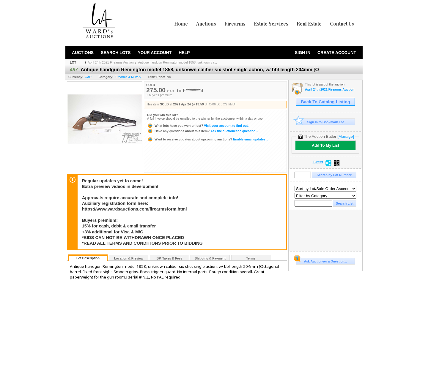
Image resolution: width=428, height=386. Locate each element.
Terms (250, 258)
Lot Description (88, 258)
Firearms (235, 23)
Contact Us (342, 23)
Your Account (154, 52)
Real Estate (309, 23)
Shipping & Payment (210, 258)
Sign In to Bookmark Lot (320, 121)
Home (181, 23)
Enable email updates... (207, 139)
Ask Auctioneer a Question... (321, 260)
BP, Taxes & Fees (169, 258)
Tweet (318, 162)
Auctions (206, 23)
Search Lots (115, 52)
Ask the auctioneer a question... (202, 131)
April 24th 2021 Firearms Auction (111, 62)
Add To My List (325, 145)
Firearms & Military (128, 77)
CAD (88, 77)
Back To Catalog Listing (325, 101)
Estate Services (271, 23)
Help (184, 52)
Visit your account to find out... (198, 125)
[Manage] (345, 136)
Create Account (336, 52)
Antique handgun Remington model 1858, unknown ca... (177, 62)
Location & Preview (128, 258)
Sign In (302, 52)
